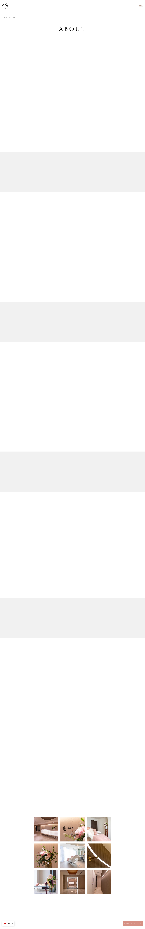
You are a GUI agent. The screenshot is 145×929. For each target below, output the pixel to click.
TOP (5, 17)
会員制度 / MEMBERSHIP (133, 923)
